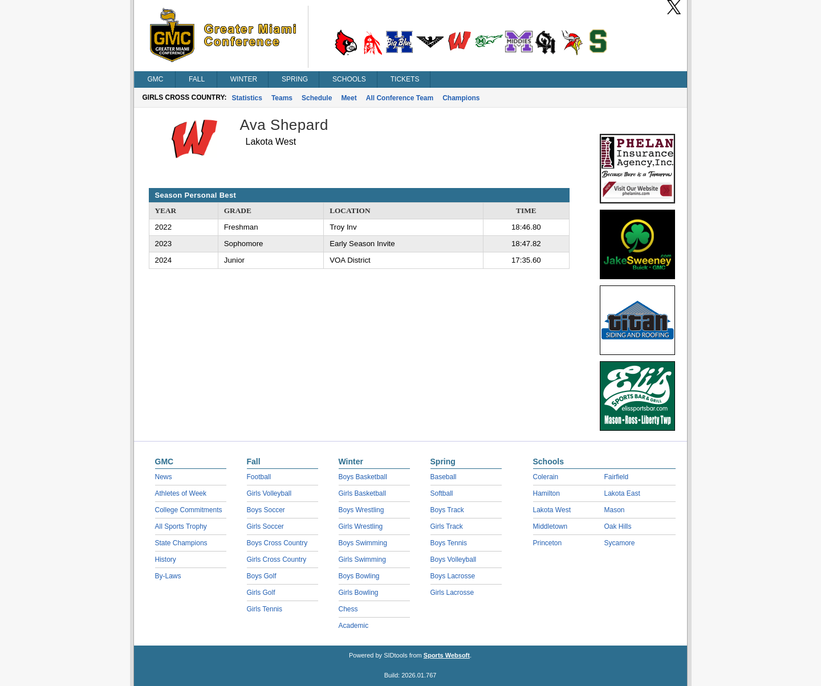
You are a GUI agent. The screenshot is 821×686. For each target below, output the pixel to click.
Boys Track (447, 510)
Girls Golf (261, 593)
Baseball (443, 477)
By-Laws (168, 576)
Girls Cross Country (277, 560)
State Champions (181, 543)
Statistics (247, 98)
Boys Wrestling (361, 510)
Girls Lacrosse (452, 593)
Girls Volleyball (269, 493)
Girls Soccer (265, 526)
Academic (354, 626)
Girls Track (446, 526)
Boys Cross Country (277, 543)
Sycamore (619, 543)
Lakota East (622, 493)
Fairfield (616, 477)
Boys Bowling (359, 576)
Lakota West (552, 510)
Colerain (546, 477)
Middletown (550, 526)
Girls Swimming (362, 560)
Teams (281, 98)
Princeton (547, 543)
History (165, 560)
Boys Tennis (448, 543)
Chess (348, 609)
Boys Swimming (363, 543)
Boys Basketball (363, 477)
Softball (441, 493)
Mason (614, 510)
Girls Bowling (359, 593)
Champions (460, 98)
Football (259, 477)
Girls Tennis (264, 609)
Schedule (317, 98)
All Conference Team (399, 98)
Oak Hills (618, 526)
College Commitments (188, 510)
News (163, 477)
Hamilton (546, 493)
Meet (348, 98)
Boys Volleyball (453, 560)
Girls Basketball (362, 493)
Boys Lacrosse (452, 576)
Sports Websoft (447, 655)
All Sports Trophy (181, 526)
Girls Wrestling (361, 526)
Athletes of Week (181, 493)
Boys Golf (262, 576)
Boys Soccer (266, 510)
